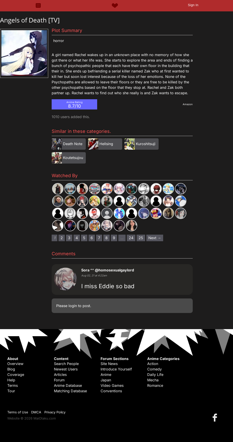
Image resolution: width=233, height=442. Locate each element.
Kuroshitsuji (145, 144)
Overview (15, 363)
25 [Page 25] (141, 238)
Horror (58, 40)
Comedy (154, 369)
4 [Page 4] (77, 238)
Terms (12, 385)
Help (11, 380)
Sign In (193, 5)
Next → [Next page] (154, 238)
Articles (60, 374)
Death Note (72, 144)
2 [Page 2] (62, 238)
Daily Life (155, 374)
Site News (109, 363)
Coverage (15, 374)
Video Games (112, 385)
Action (152, 363)
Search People (66, 363)
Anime (106, 374)
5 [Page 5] (84, 238)
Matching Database (70, 391)
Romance (155, 385)
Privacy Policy (55, 412)
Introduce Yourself (116, 369)
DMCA (36, 412)
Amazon (188, 104)
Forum (59, 380)
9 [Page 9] (114, 238)
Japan (106, 380)
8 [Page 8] (106, 238)
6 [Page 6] (92, 238)
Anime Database (68, 385)
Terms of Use (17, 412)
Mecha (153, 380)
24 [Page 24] (131, 238)
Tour (11, 391)
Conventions (111, 391)
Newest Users (66, 369)
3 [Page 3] (69, 238)
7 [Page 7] (99, 238)
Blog (11, 369)
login (72, 305)
